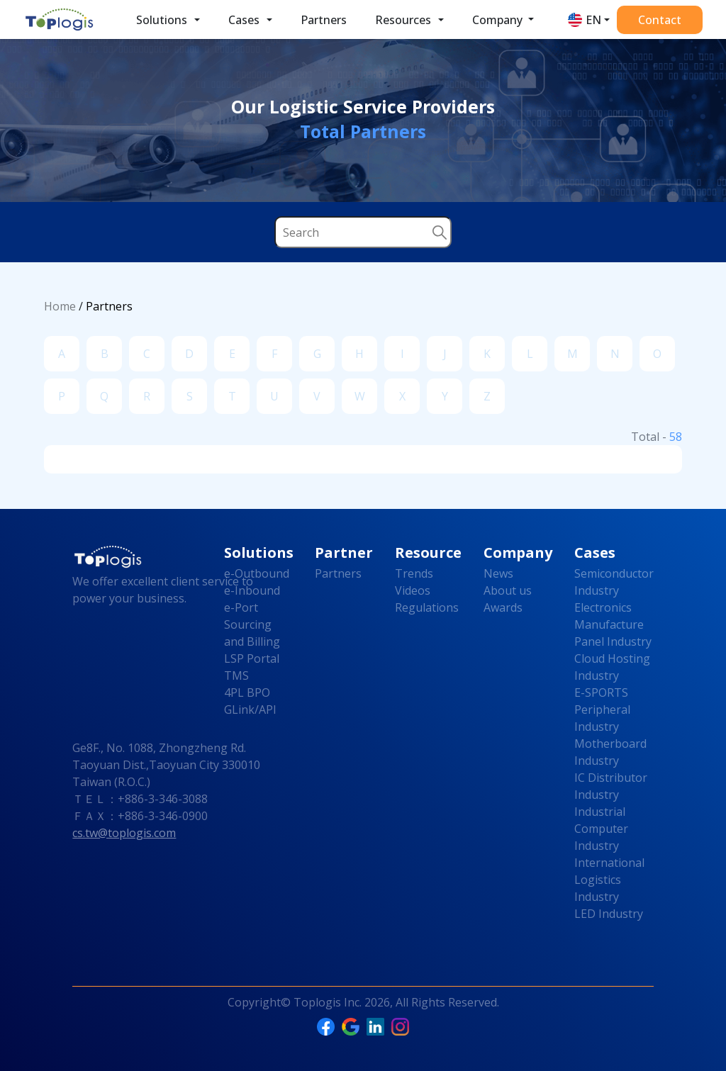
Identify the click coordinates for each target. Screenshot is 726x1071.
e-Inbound (252, 590)
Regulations (427, 607)
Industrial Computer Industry (601, 828)
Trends (414, 573)
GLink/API (250, 709)
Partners (324, 20)
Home (60, 306)
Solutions (161, 20)
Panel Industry (613, 641)
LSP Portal (251, 658)
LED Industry (608, 913)
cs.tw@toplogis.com (124, 833)
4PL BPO (247, 692)
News (498, 573)
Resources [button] (403, 20)
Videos (412, 590)
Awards (503, 607)
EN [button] (593, 20)
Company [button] (498, 20)
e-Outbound (256, 573)
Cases (243, 20)
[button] (197, 20)
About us (508, 590)
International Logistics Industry (609, 879)
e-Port (241, 607)
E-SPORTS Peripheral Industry (602, 709)
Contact (659, 20)
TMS (236, 675)
